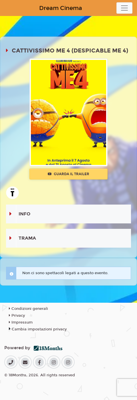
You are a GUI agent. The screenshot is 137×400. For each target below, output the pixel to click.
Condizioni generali (28, 308)
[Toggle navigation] (124, 8)
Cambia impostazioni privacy (39, 329)
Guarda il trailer (68, 174)
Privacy (17, 315)
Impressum (21, 322)
